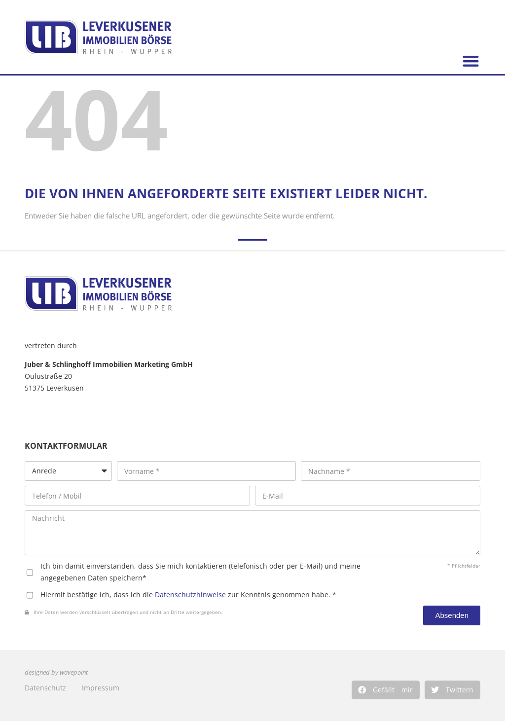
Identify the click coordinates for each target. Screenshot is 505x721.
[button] (386, 690)
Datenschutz (45, 687)
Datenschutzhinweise (190, 594)
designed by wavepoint (56, 672)
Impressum (100, 687)
